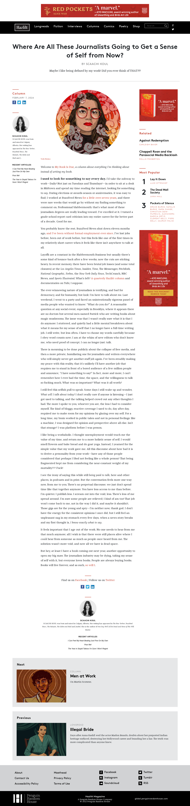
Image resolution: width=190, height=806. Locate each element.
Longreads (41, 26)
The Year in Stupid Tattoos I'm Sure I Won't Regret (88, 649)
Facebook (173, 25)
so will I (90, 565)
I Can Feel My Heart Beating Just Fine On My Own (88, 641)
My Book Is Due (64, 167)
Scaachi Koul (97, 63)
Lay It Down (158, 179)
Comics (109, 26)
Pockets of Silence (162, 203)
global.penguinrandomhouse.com (151, 798)
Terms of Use (62, 783)
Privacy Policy (62, 778)
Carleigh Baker (148, 144)
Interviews (75, 26)
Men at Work (83, 676)
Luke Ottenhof (159, 183)
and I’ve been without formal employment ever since (79, 233)
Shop (136, 26)
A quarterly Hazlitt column (107, 278)
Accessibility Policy (26, 783)
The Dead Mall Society (159, 191)
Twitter (173, 29)
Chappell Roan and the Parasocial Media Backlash (158, 153)
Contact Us (22, 778)
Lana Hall (156, 196)
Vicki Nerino (46, 159)
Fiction (58, 26)
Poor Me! (16, 176)
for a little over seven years (99, 198)
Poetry (123, 26)
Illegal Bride (82, 729)
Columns (93, 26)
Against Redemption (154, 140)
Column (18, 93)
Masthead (60, 772)
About (18, 772)
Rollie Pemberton (149, 159)
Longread (77, 724)
